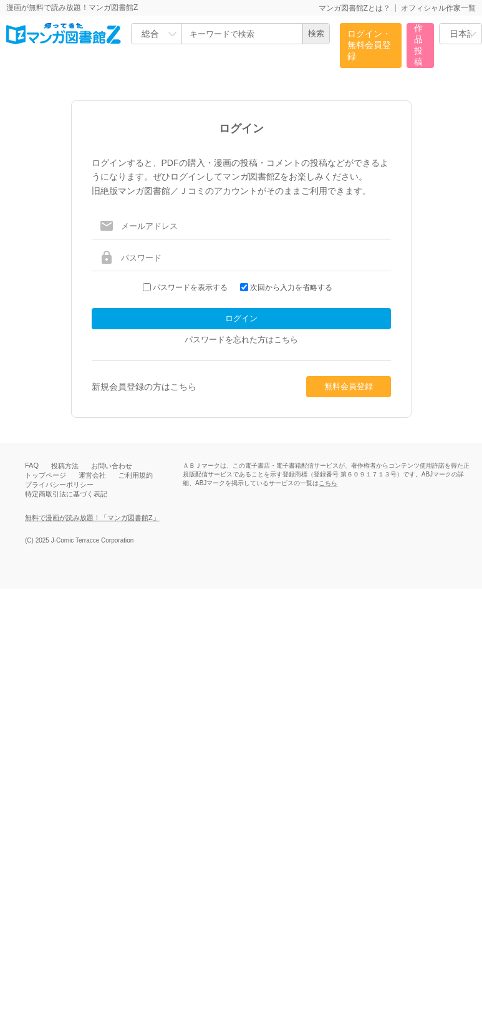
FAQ (32, 465)
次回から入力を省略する (291, 287)
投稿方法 (65, 466)
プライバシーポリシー (59, 484)
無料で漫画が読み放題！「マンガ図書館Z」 (92, 517)
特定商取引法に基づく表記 (66, 494)
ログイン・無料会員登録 (369, 45)
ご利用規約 (135, 475)
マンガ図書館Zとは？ (354, 8)
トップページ (45, 475)
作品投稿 (418, 45)
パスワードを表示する (190, 287)
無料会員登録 (348, 386)
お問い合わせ (111, 466)
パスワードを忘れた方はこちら (241, 339)
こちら (328, 483)
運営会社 (92, 475)
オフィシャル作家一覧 (438, 8)
